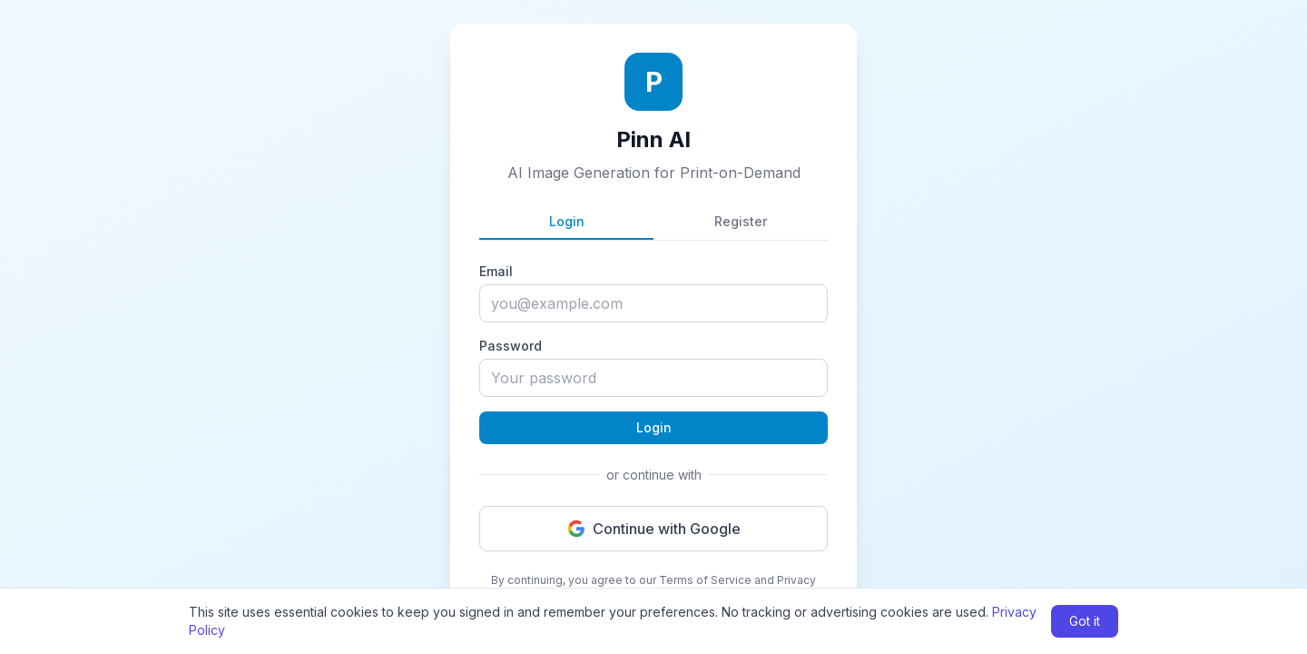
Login (567, 221)
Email (496, 271)
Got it (1084, 621)
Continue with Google (654, 529)
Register (740, 221)
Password (510, 345)
